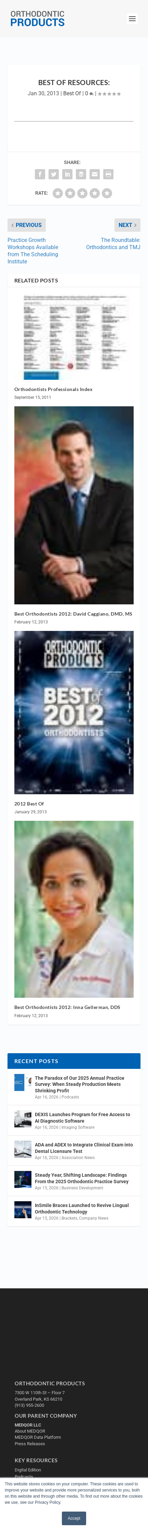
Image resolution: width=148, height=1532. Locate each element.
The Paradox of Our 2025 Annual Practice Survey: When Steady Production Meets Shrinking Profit (79, 1084)
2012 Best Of (29, 803)
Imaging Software (78, 1127)
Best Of (72, 93)
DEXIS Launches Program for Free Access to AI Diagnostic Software (82, 1117)
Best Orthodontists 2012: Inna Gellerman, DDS (67, 1007)
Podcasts (70, 1097)
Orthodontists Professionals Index (53, 389)
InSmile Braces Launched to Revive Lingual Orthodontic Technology (82, 1208)
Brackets (69, 1218)
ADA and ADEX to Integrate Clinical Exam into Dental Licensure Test (84, 1148)
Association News (78, 1157)
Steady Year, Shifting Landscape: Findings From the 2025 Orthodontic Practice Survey (82, 1178)
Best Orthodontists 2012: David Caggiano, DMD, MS (73, 614)
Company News (93, 1218)
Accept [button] (74, 1518)
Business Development (82, 1188)
